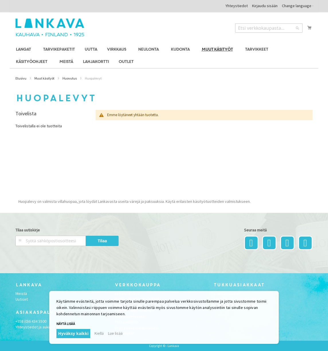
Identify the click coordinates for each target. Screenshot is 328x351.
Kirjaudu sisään (265, 5)
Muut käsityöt (44, 78)
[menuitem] (24, 49)
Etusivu (20, 78)
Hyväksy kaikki (73, 333)
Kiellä (99, 333)
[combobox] (269, 28)
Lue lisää (115, 333)
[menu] (164, 55)
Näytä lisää (65, 324)
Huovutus (69, 78)
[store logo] (49, 27)
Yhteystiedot (236, 5)
